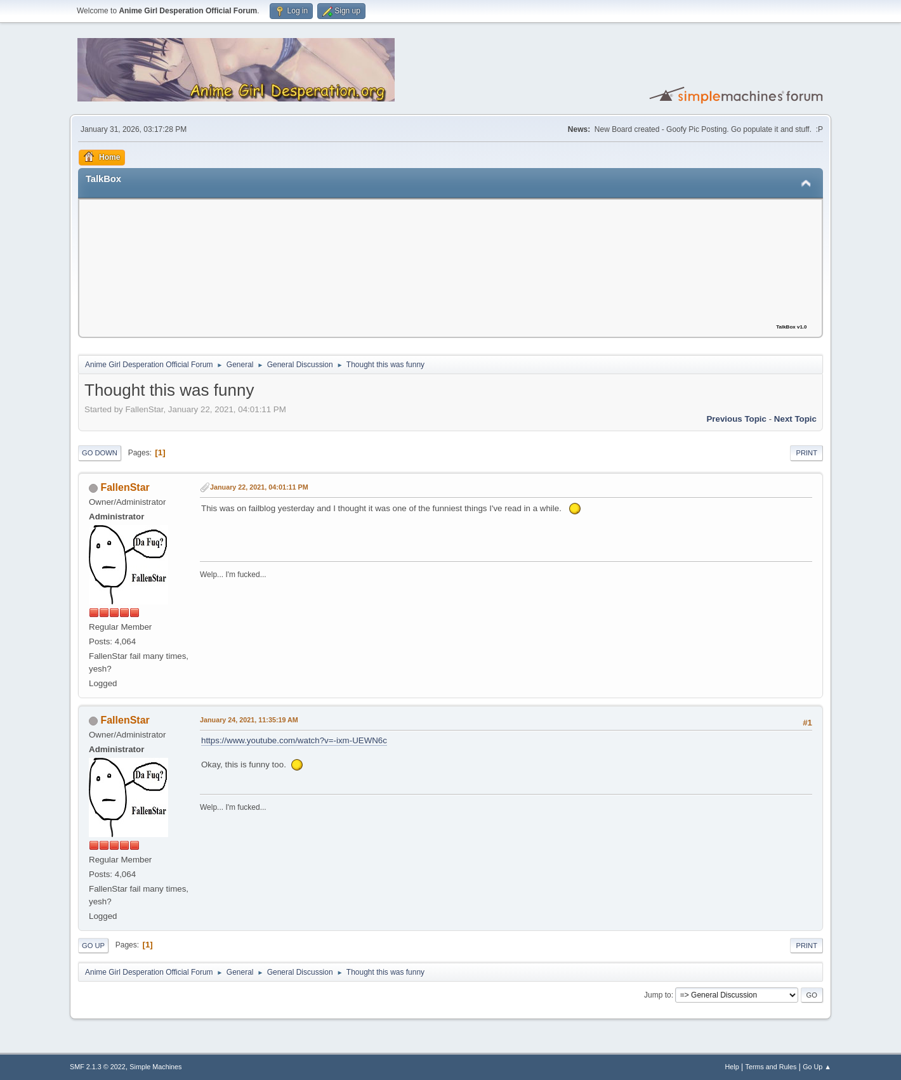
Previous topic (736, 419)
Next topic (795, 419)
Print (806, 453)
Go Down (99, 453)
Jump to (657, 995)
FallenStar (124, 487)
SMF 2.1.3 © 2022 (98, 1066)
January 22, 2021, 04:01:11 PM (259, 487)
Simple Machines (155, 1066)
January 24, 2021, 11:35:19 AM (249, 720)
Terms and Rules (771, 1066)
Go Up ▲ (817, 1066)
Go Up (93, 945)
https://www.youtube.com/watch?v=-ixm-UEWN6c (294, 740)
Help (732, 1066)
